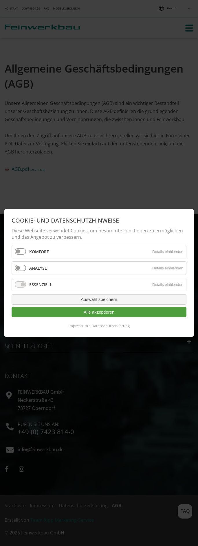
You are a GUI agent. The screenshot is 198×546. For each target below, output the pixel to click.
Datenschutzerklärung (110, 325)
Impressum (78, 325)
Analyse (38, 268)
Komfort (39, 251)
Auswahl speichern (99, 299)
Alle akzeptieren (99, 312)
